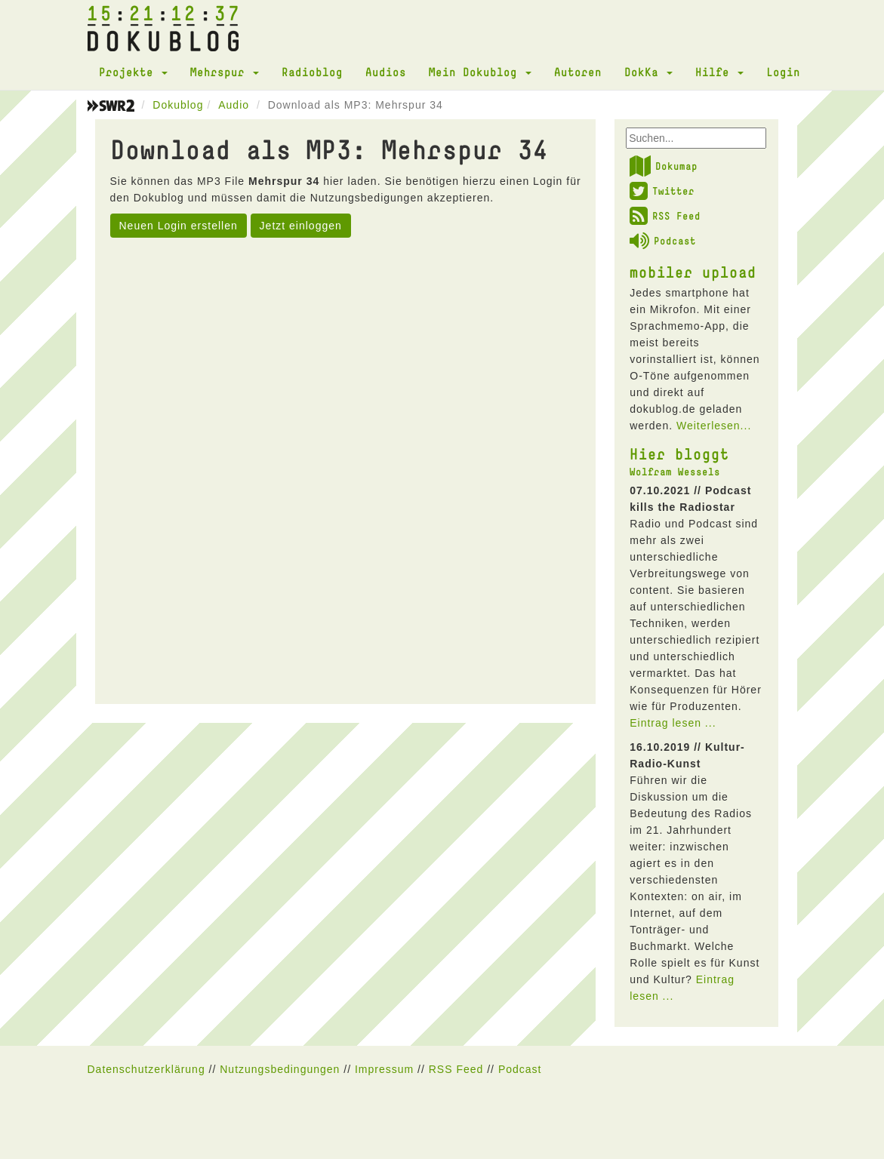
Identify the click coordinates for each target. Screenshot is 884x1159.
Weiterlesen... (713, 426)
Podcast (663, 241)
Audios (385, 71)
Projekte (133, 71)
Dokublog (177, 105)
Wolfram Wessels (675, 472)
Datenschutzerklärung (146, 1069)
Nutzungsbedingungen (280, 1069)
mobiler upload (693, 272)
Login (783, 71)
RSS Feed (665, 216)
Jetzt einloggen (301, 226)
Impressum (384, 1069)
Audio (233, 105)
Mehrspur (224, 71)
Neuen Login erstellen (178, 226)
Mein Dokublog (480, 71)
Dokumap (664, 166)
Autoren (578, 71)
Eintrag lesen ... (673, 723)
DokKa (648, 71)
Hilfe (719, 71)
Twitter (662, 191)
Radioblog (312, 71)
